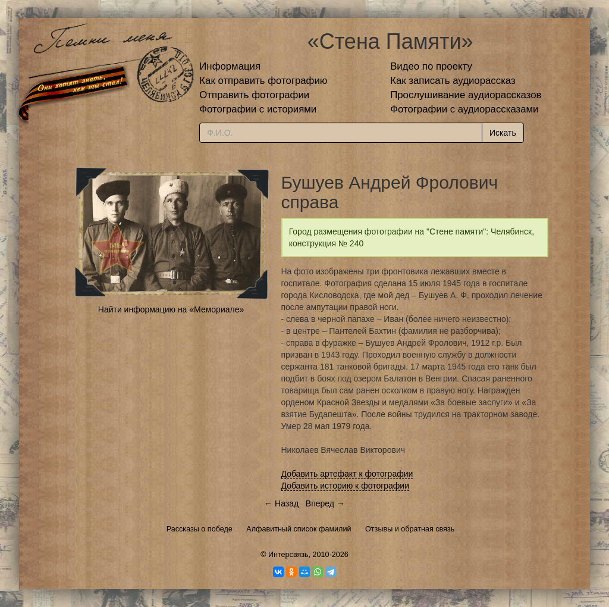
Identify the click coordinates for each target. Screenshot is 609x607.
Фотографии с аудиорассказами (464, 109)
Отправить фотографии (254, 95)
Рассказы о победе (200, 529)
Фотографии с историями (257, 109)
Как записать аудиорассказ (453, 80)
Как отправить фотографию (263, 80)
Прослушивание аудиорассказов (465, 95)
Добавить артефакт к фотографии (347, 473)
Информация (229, 66)
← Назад (281, 503)
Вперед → (325, 503)
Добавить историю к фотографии (345, 485)
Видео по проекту (431, 66)
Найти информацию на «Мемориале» (171, 309)
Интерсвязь (288, 554)
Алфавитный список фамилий (298, 529)
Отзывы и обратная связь (409, 529)
